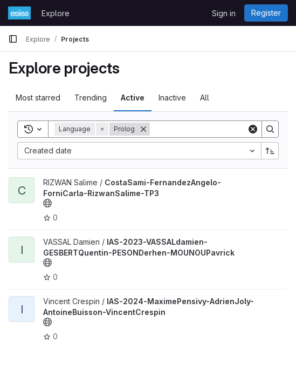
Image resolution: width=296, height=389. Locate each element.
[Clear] (252, 129)
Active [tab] (132, 97)
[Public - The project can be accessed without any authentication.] (47, 203)
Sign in (224, 13)
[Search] (216, 129)
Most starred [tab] (38, 97)
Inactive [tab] (172, 97)
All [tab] (204, 97)
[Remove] (143, 129)
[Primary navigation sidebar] (13, 39)
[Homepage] (19, 13)
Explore (56, 13)
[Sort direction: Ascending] (270, 150)
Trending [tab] (90, 97)
